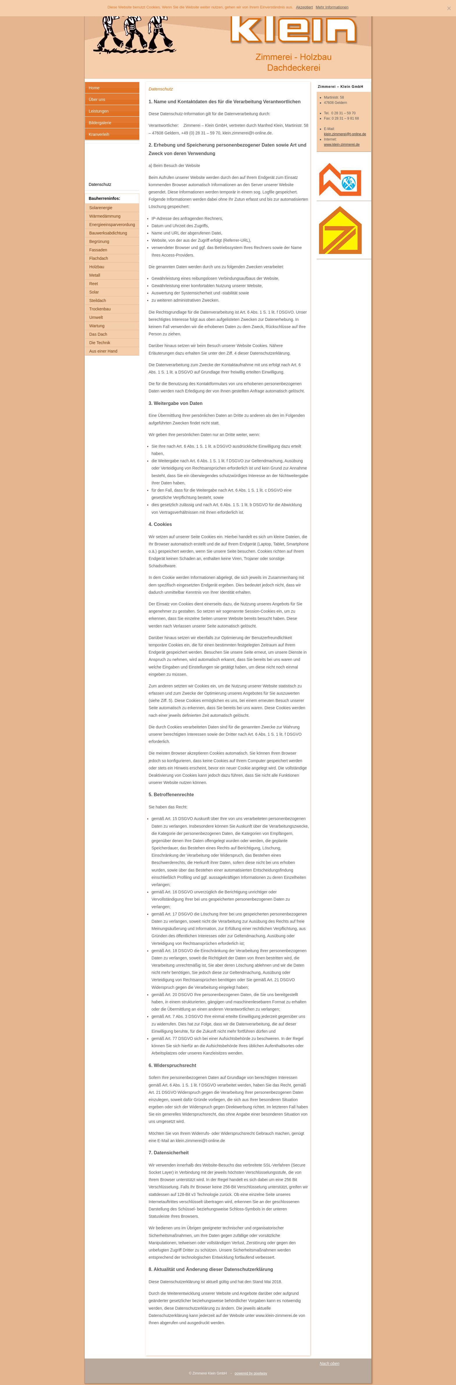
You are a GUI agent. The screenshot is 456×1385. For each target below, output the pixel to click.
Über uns (97, 99)
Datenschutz (100, 184)
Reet (93, 283)
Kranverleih (99, 134)
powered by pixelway (251, 1373)
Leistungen (99, 111)
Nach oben (329, 1363)
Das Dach (98, 334)
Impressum (99, 172)
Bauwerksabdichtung (108, 233)
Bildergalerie (100, 122)
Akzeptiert (304, 7)
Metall (94, 275)
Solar (94, 292)
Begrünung (99, 241)
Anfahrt (95, 149)
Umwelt (96, 317)
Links (93, 161)
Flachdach (98, 258)
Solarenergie (100, 207)
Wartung (96, 325)
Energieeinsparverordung (112, 224)
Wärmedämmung (104, 216)
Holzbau (96, 266)
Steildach (97, 300)
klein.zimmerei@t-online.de (345, 134)
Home (94, 88)
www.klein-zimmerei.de (342, 145)
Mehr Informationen (332, 7)
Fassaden (98, 250)
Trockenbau (100, 309)
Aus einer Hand (103, 351)
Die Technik (99, 342)
